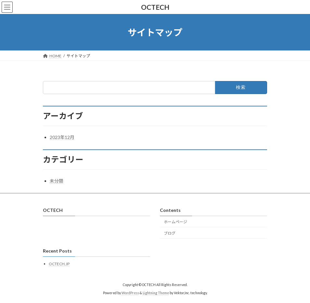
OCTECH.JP (59, 263)
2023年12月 (62, 137)
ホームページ (175, 221)
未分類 (56, 181)
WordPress (130, 293)
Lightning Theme (156, 293)
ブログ (169, 233)
